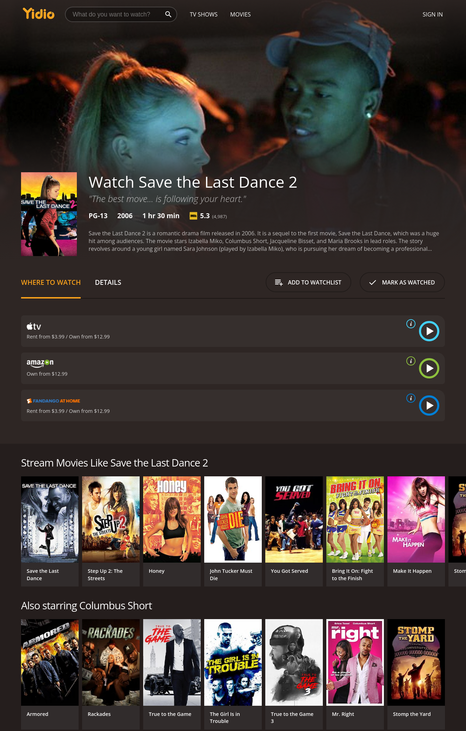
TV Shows (204, 14)
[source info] (409, 323)
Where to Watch (51, 282)
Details (108, 282)
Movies (240, 14)
